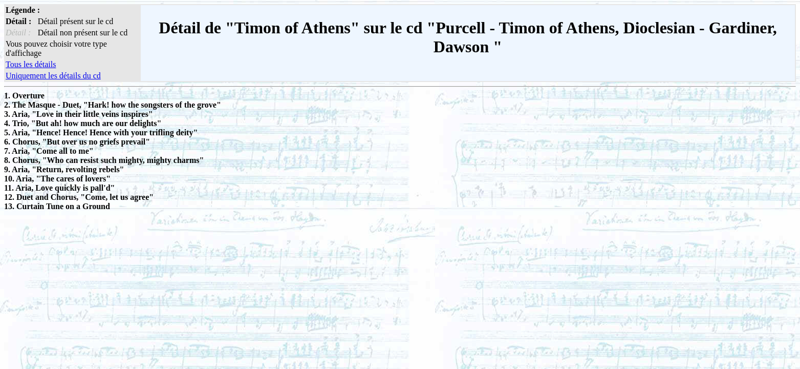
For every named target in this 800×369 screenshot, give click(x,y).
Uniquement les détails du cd (53, 75)
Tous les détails (31, 64)
